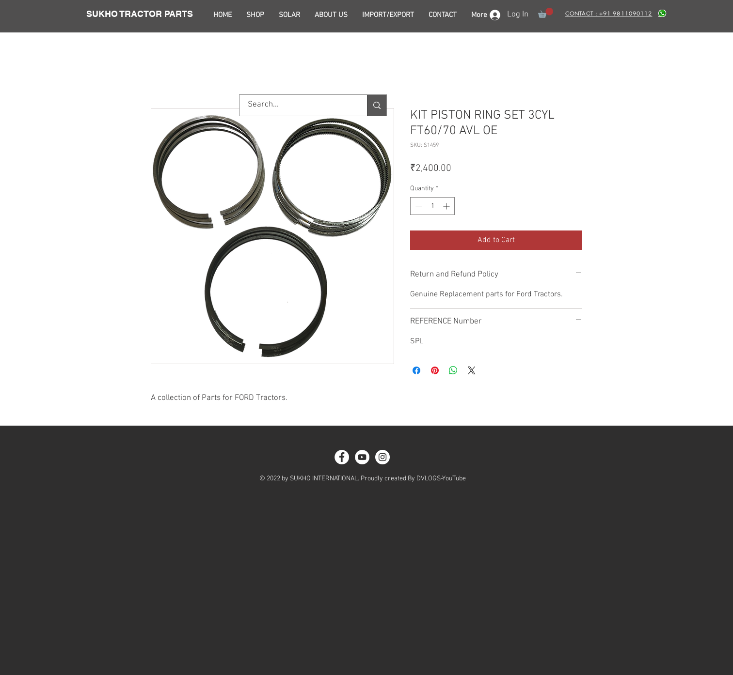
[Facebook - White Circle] (342, 457)
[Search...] (297, 105)
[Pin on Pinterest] (435, 370)
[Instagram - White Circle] (382, 457)
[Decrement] (418, 206)
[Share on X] (472, 370)
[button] (545, 13)
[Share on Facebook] (416, 370)
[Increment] (447, 206)
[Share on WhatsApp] (453, 370)
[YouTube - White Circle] (362, 457)
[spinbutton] (432, 206)
